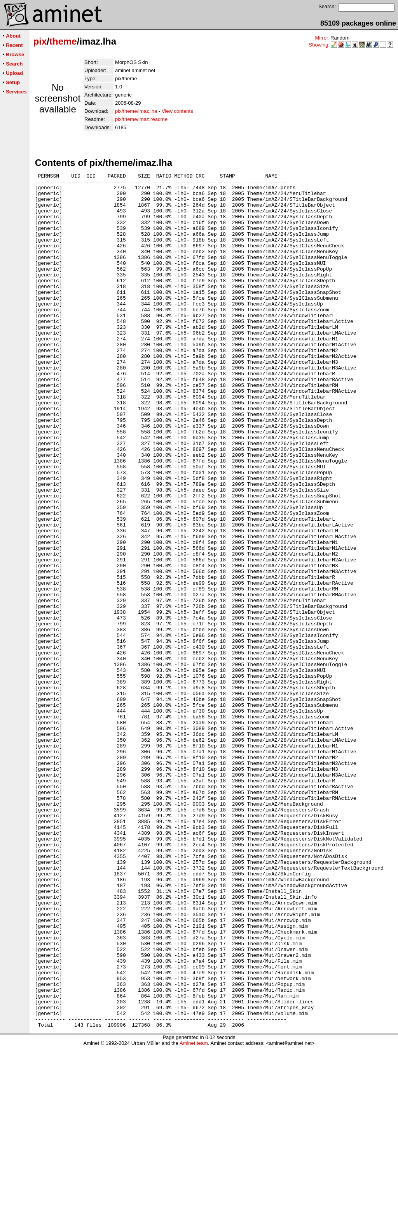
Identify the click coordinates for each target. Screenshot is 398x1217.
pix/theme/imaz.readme (141, 119)
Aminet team (194, 1214)
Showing (318, 45)
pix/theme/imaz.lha (136, 111)
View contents (177, 111)
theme (63, 41)
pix (40, 41)
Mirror (321, 38)
